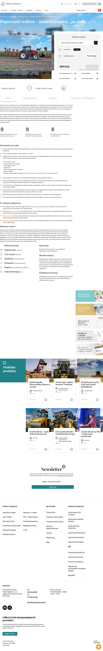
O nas (25, 530)
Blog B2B (71, 575)
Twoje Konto (50, 512)
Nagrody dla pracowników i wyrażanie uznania (77, 568)
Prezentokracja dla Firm (76, 552)
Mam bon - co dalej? (30, 512)
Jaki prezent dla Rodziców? (73, 527)
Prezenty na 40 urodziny (54, 521)
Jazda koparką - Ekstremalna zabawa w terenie (40, 384)
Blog (46, 10)
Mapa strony (50, 537)
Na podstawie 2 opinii (10, 32)
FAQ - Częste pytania (30, 517)
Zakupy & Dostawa (9, 530)
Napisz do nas (10, 634)
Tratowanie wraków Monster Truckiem (64, 383)
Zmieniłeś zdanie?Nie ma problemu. (86, 336)
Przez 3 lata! (86, 323)
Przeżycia (4, 10)
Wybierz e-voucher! (86, 309)
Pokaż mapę (92, 56)
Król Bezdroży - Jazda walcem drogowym (39, 432)
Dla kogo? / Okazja (16, 10)
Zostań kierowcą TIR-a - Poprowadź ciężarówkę (91, 433)
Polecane (38, 10)
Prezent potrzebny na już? (12, 525)
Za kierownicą (13, 16)
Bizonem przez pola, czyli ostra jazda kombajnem (90, 384)
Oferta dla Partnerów (75, 557)
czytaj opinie (22, 32)
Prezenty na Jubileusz (75, 562)
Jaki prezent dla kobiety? (76, 533)
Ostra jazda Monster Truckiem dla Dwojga (65, 432)
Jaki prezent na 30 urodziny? (74, 513)
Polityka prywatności (30, 521)
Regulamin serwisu (29, 525)
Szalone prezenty (24, 16)
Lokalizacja (29, 10)
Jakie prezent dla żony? (76, 537)
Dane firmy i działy (9, 512)
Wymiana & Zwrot (9, 534)
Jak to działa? (7, 517)
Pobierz (49, 533)
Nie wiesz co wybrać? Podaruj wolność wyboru (85, 349)
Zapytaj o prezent (16, 88)
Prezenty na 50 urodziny (54, 517)
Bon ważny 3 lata (8, 521)
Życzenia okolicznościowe (52, 527)
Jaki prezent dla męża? (75, 542)
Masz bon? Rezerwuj (91, 4)
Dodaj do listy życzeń (51, 88)
